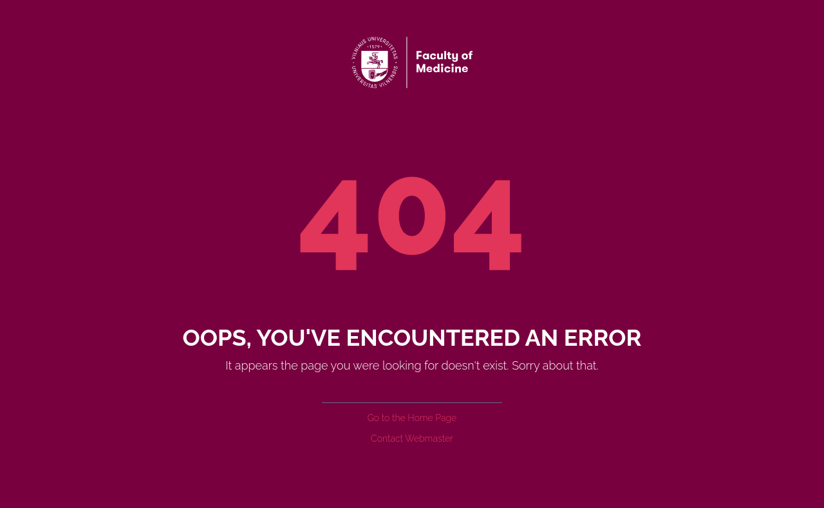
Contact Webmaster (412, 438)
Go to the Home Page (412, 418)
